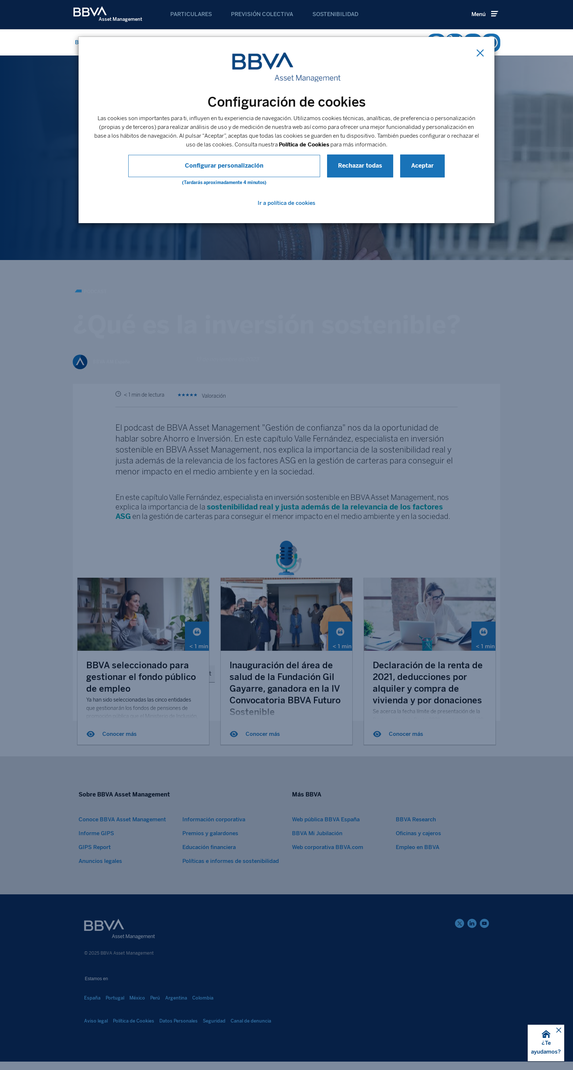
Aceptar (376, 165)
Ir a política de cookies (286, 203)
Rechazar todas (314, 165)
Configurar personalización (224, 165)
